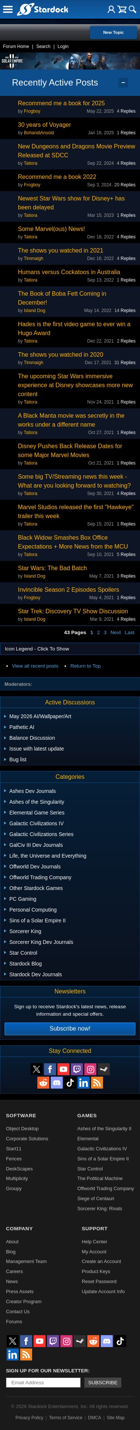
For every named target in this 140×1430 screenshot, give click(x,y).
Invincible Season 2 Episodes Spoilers (68, 590)
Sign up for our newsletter (47, 1370)
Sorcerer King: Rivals (99, 1208)
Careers (14, 1271)
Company (19, 1228)
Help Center (94, 1241)
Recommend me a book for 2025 (61, 103)
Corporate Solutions (27, 1138)
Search (43, 46)
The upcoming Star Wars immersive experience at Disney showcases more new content (75, 385)
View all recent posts (35, 666)
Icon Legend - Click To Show (37, 649)
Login (62, 46)
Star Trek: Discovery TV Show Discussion (73, 611)
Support (95, 1228)
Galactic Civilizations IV (102, 1148)
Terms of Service (65, 1417)
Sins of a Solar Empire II (103, 1158)
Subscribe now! (70, 1028)
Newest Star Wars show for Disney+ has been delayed (71, 203)
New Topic (113, 32)
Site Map (115, 1417)
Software (21, 1115)
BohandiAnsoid (39, 132)
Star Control (90, 1169)
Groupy (14, 1188)
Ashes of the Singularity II (104, 1128)
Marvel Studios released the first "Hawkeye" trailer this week (76, 511)
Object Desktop (22, 1128)
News (12, 1281)
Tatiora (30, 163)
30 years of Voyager (44, 125)
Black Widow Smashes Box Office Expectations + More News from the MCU (73, 542)
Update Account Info (103, 1291)
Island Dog (34, 310)
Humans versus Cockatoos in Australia (69, 272)
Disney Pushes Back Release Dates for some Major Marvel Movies (70, 450)
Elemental (88, 1138)
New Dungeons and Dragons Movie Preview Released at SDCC (76, 150)
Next (116, 632)
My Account (94, 1251)
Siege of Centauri (95, 1198)
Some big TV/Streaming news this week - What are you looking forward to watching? (74, 481)
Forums (14, 1321)
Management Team (26, 1261)
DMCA (94, 1417)
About (12, 1241)
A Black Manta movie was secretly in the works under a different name (71, 420)
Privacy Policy (29, 1417)
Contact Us (17, 1311)
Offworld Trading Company (105, 1188)
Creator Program (23, 1301)
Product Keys (96, 1271)
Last (129, 632)
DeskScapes (19, 1169)
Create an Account (101, 1261)
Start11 (13, 1148)
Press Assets (20, 1291)
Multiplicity (17, 1178)
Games (87, 1115)
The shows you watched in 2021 (60, 250)
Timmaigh (33, 258)
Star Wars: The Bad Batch (52, 568)
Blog (11, 1251)
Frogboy (32, 111)
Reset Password (99, 1281)
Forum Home (16, 46)
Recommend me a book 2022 (57, 177)
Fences (14, 1158)
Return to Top (85, 666)
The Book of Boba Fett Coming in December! (62, 298)
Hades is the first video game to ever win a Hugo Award (74, 328)
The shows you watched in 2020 (60, 354)
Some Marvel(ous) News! (51, 229)
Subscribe (103, 1382)
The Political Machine (100, 1178)
